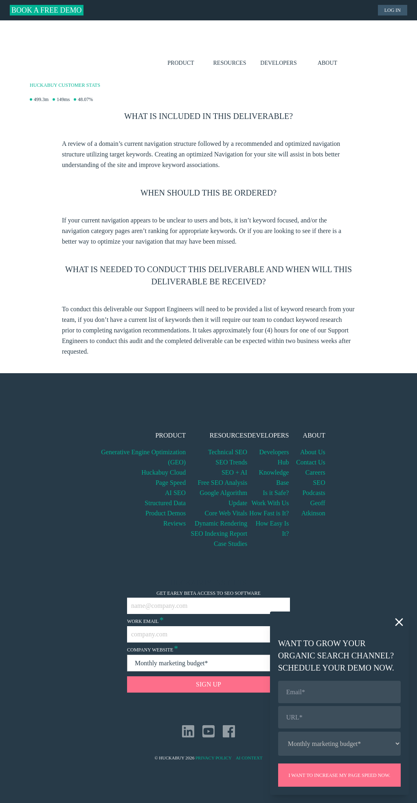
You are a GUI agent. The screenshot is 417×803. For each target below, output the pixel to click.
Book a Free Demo (46, 10)
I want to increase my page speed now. (339, 775)
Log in (392, 10)
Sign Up (208, 684)
